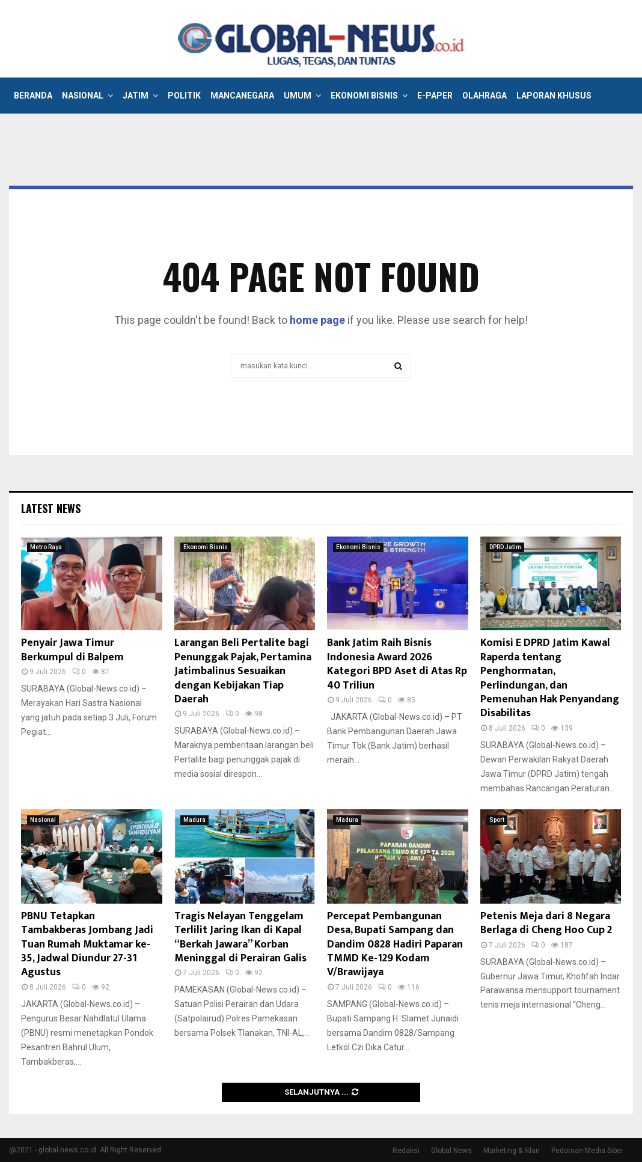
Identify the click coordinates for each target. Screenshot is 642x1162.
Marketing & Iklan (511, 1150)
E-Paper (435, 95)
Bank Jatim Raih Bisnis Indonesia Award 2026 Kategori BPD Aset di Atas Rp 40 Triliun (397, 664)
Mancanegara (242, 95)
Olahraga (484, 95)
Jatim (135, 95)
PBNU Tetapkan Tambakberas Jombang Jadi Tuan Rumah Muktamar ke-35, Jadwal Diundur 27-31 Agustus (87, 944)
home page (317, 320)
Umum (297, 95)
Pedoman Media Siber (587, 1150)
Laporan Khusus (554, 95)
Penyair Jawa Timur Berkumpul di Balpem (72, 650)
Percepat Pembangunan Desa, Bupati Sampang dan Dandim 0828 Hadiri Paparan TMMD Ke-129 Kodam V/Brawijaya (395, 944)
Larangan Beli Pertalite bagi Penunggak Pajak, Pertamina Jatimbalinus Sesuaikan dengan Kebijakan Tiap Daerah (242, 671)
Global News (451, 1150)
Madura (194, 820)
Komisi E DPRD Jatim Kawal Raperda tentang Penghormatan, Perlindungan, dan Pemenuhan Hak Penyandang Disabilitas (549, 678)
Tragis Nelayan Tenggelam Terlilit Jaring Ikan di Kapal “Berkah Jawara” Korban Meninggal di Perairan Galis (240, 937)
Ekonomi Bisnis (364, 95)
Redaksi (406, 1150)
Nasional (82, 95)
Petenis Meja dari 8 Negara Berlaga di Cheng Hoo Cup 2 (546, 923)
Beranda (33, 95)
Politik (184, 95)
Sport (496, 820)
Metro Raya (46, 547)
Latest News (51, 508)
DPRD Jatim (505, 547)
